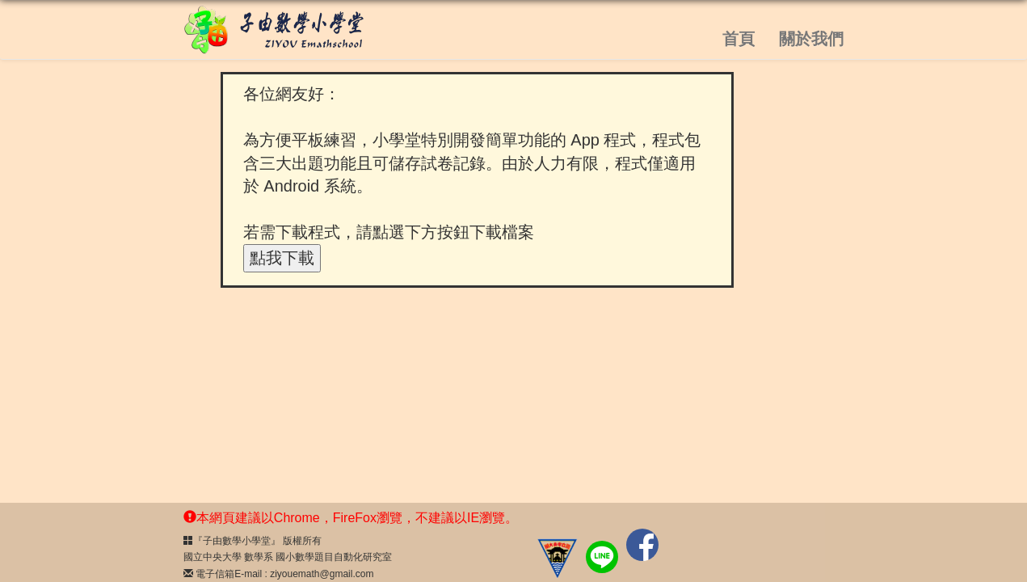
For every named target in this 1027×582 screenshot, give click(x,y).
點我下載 (282, 258)
